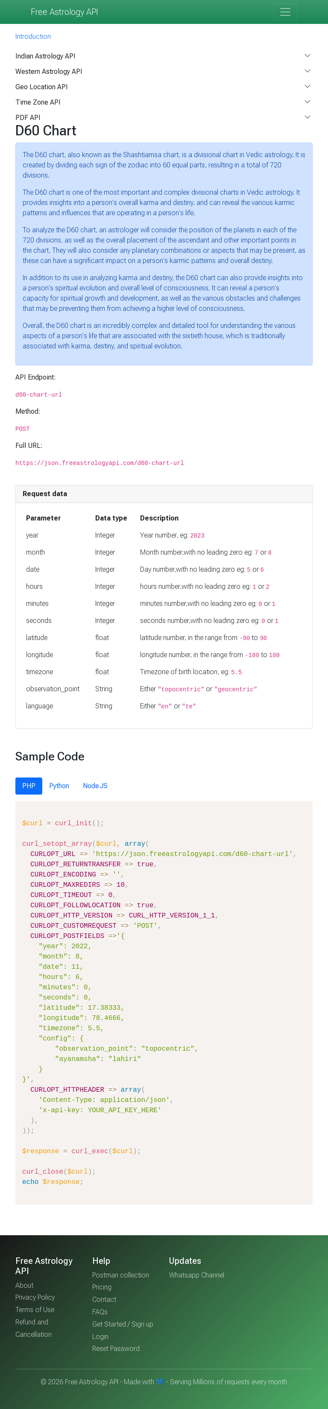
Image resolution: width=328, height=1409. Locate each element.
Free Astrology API (64, 12)
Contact (104, 1299)
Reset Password (116, 1349)
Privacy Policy (35, 1297)
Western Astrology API (48, 71)
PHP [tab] (28, 786)
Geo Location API (41, 87)
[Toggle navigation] (285, 11)
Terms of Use (34, 1310)
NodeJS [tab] (95, 786)
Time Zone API (38, 102)
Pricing (101, 1287)
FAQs (100, 1312)
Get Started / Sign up (122, 1324)
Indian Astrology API (45, 56)
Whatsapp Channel (196, 1275)
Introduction (33, 36)
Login (100, 1337)
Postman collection (120, 1275)
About (24, 1285)
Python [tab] (59, 786)
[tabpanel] (164, 1002)
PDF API (28, 118)
